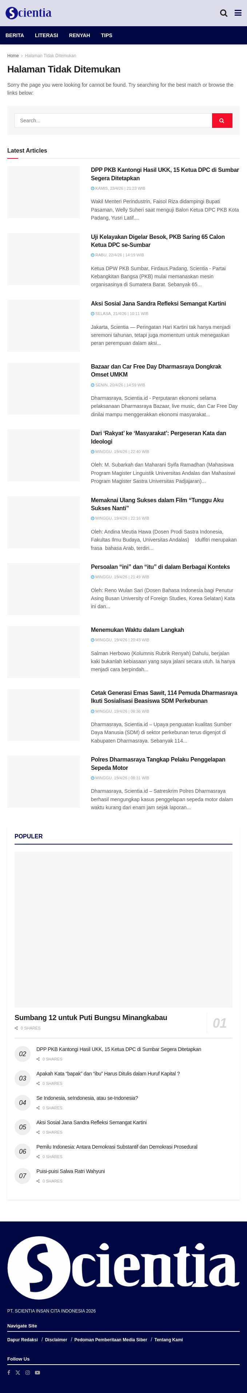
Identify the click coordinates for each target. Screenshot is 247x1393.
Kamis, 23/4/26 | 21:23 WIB (118, 188)
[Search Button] (223, 13)
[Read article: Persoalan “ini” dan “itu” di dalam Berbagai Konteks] (43, 589)
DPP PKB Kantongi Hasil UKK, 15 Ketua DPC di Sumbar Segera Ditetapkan (118, 1049)
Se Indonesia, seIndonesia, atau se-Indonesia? (87, 1098)
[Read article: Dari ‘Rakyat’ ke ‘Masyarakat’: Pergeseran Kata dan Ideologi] (43, 455)
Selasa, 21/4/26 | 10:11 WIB (119, 313)
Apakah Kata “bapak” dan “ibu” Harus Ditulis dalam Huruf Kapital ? (108, 1074)
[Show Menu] (238, 13)
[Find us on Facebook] (8, 1373)
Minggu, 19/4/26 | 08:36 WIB (120, 711)
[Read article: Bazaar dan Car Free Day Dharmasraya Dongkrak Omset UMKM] (43, 389)
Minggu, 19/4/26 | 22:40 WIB (120, 451)
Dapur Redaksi (22, 1339)
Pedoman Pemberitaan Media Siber (111, 1339)
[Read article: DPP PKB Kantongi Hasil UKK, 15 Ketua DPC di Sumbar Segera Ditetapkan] (43, 192)
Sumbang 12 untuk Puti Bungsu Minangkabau (91, 1018)
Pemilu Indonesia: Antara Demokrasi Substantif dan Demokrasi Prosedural (117, 1147)
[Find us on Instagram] (27, 1373)
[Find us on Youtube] (37, 1373)
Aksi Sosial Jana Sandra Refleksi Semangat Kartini (158, 303)
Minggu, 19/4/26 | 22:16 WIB (120, 518)
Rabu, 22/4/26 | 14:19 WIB (117, 255)
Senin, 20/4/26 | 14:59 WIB (118, 385)
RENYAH (79, 35)
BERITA (14, 35)
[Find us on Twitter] (17, 1373)
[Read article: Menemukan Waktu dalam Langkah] (43, 652)
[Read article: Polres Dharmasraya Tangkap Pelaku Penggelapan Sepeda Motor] (43, 782)
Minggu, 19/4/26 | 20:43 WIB (120, 640)
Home (13, 55)
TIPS (106, 35)
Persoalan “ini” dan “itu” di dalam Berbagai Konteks (160, 567)
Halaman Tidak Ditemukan (50, 55)
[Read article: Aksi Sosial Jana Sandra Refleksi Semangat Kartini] (43, 326)
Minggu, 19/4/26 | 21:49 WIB (120, 577)
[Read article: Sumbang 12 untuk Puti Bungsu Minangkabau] (123, 930)
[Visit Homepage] (28, 13)
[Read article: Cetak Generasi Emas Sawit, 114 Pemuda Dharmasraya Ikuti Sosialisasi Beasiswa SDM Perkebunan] (43, 715)
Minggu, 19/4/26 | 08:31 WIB (120, 778)
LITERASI (46, 35)
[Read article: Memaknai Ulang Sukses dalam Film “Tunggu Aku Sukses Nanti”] (43, 522)
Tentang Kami (168, 1339)
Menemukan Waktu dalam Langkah (137, 630)
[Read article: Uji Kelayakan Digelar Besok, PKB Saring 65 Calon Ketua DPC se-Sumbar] (43, 259)
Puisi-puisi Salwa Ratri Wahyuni (70, 1171)
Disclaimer (56, 1339)
